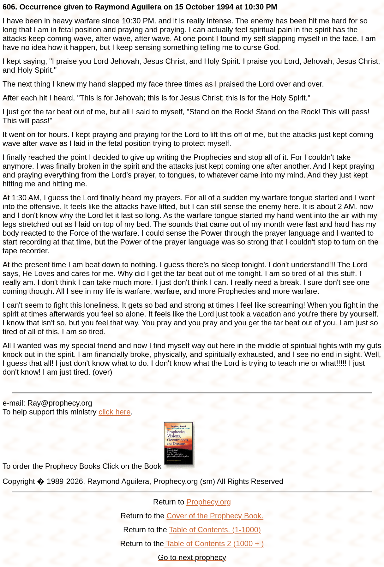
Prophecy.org (208, 502)
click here (114, 411)
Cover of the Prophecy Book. (214, 515)
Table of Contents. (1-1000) (215, 529)
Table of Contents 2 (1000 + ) (214, 543)
